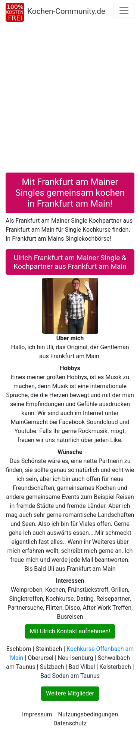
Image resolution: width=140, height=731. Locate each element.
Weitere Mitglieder (70, 693)
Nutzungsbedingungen (88, 714)
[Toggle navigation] (123, 10)
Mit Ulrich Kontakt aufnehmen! (70, 631)
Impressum (37, 714)
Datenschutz (70, 723)
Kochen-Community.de (66, 11)
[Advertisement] (70, 98)
